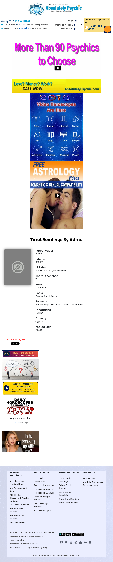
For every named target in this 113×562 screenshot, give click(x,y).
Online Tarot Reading (65, 486)
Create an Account (63, 25)
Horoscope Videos (43, 488)
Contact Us (89, 478)
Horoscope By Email (44, 492)
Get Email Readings (19, 504)
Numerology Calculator (65, 493)
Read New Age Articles (17, 517)
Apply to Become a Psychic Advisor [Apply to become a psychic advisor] (93, 483)
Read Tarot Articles (68, 502)
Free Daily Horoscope (39, 480)
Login (70, 20)
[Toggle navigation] (107, 29)
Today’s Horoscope (44, 485)
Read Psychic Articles (16, 510)
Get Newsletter (17, 522)
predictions (24, 28)
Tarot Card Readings (64, 480)
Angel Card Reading (69, 498)
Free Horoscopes (42, 510)
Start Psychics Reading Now (17, 483)
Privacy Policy (41, 547)
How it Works (67, 29)
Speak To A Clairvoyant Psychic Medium (19, 497)
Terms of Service (31, 544)
